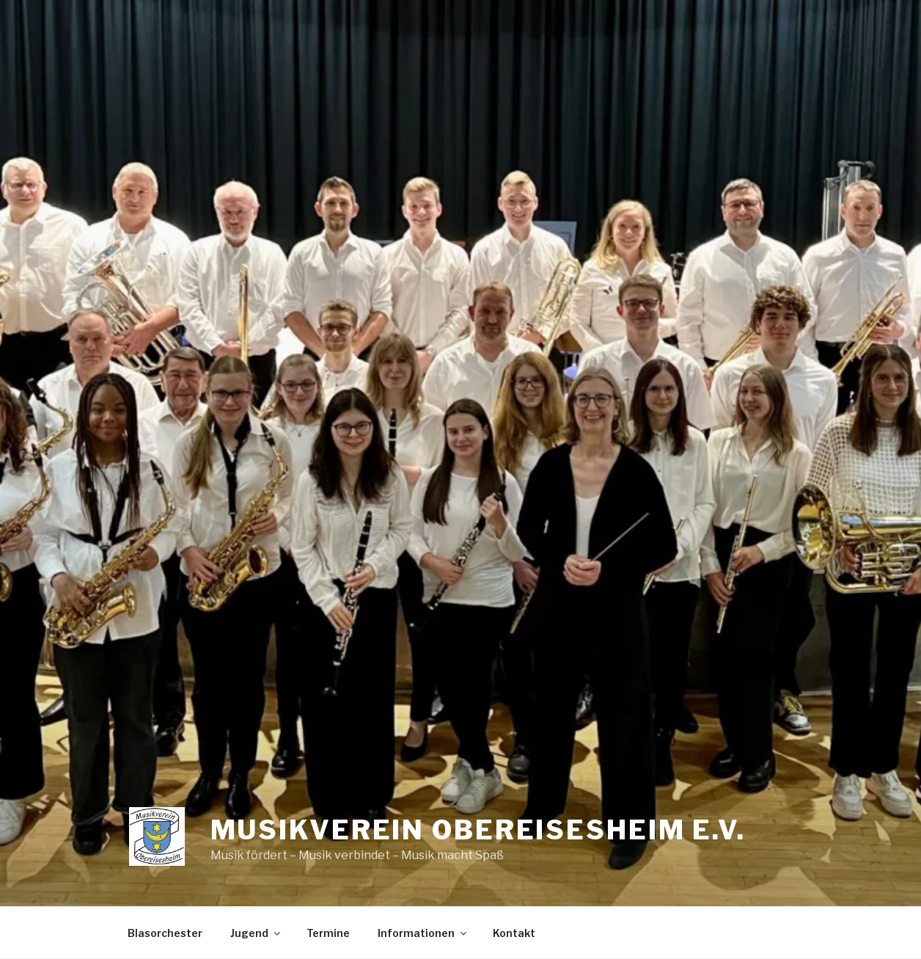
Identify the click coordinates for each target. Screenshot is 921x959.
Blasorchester (165, 933)
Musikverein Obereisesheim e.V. (478, 830)
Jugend (256, 933)
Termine (328, 933)
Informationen (423, 933)
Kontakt (514, 933)
